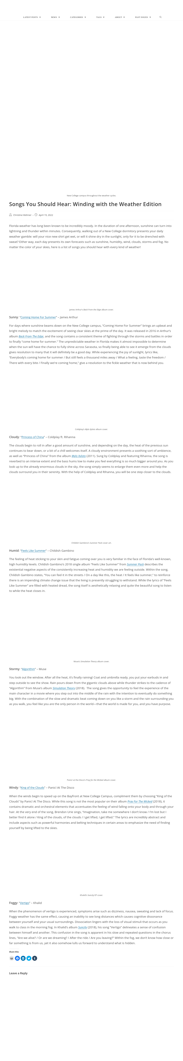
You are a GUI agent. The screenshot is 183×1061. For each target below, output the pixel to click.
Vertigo (25, 903)
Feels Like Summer (34, 551)
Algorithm (29, 670)
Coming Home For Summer (39, 318)
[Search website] (160, 18)
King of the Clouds (33, 788)
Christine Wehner (22, 215)
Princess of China (33, 437)
